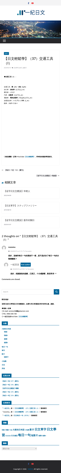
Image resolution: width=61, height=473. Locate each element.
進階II (6, 342)
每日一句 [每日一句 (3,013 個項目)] (24, 435)
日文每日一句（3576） (22, 415)
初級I (5, 332)
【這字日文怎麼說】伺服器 (47, 175)
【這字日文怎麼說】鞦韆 (10, 388)
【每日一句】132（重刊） (13, 170)
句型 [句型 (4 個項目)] (11, 430)
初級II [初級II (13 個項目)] (7, 430)
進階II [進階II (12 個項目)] (44, 436)
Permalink (27, 251)
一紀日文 (14, 264)
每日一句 (5, 347)
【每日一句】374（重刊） (11, 395)
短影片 (6, 53)
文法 (3, 365)
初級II (6, 335)
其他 (3, 368)
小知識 (4, 361)
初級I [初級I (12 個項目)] (3, 430)
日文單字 (16, 68)
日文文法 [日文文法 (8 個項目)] (8, 436)
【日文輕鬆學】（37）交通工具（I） (26, 408)
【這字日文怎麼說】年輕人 (17, 191)
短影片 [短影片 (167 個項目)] (34, 435)
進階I (5, 339)
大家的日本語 (6, 329)
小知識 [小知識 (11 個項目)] (27, 430)
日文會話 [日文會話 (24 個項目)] (14, 435)
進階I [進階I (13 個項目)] (40, 436)
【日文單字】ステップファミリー (20, 205)
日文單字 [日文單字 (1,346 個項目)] (40, 429)
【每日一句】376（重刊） (11, 385)
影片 (20, 68)
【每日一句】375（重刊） (11, 392)
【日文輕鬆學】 (29, 157)
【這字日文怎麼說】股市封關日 (19, 220)
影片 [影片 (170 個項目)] (32, 429)
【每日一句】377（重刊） (11, 381)
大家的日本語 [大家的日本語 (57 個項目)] (18, 429)
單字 (3, 350)
